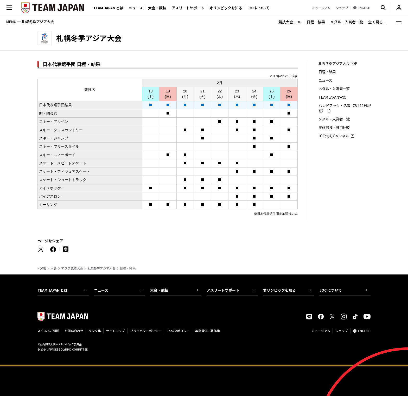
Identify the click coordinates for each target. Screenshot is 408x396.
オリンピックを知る (225, 7)
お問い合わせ (74, 330)
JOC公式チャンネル (333, 135)
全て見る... (377, 21)
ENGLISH (364, 330)
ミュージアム (321, 330)
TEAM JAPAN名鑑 (332, 97)
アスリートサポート (187, 7)
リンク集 (94, 330)
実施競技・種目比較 (334, 127)
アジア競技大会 (72, 268)
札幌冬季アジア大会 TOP (337, 63)
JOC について (343, 290)
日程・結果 (316, 21)
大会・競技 (174, 290)
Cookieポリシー (178, 330)
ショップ (341, 330)
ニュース (136, 7)
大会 (53, 268)
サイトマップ (115, 330)
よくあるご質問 (48, 330)
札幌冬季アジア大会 (101, 268)
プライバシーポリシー (145, 330)
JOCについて (258, 7)
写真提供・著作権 (207, 330)
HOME (41, 268)
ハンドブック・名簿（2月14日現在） (344, 108)
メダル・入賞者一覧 (346, 21)
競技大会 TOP (290, 21)
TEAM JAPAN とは (61, 290)
